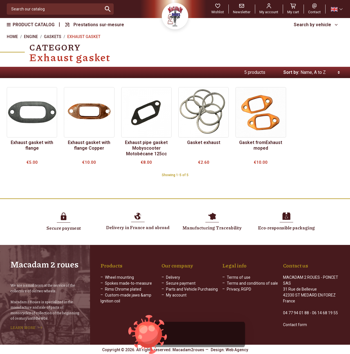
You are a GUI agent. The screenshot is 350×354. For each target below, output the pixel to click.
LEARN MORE (22, 327)
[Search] (54, 9)
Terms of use (238, 277)
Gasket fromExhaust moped (260, 145)
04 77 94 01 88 (296, 313)
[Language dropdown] (336, 9)
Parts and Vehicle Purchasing (192, 289)
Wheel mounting (119, 277)
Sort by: (291, 72)
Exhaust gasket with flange (32, 145)
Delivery (173, 277)
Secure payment (181, 283)
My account (176, 295)
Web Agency (237, 350)
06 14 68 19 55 (325, 313)
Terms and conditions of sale (252, 283)
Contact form (295, 324)
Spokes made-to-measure (128, 283)
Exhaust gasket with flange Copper (89, 145)
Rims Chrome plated (123, 289)
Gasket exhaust (203, 142)
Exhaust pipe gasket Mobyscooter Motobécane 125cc (146, 148)
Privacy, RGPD (239, 289)
